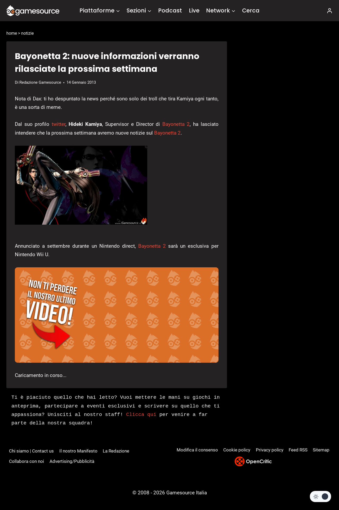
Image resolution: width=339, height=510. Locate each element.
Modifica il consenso (197, 450)
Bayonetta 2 (176, 124)
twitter (58, 124)
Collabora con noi (26, 461)
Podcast (170, 10)
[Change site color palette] (320, 496)
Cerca (251, 10)
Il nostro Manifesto (78, 451)
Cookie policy (236, 450)
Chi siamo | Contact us (31, 451)
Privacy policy (269, 450)
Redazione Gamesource (40, 82)
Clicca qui (141, 414)
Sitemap (321, 450)
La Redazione (116, 451)
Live (194, 10)
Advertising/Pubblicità (72, 461)
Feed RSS (298, 450)
